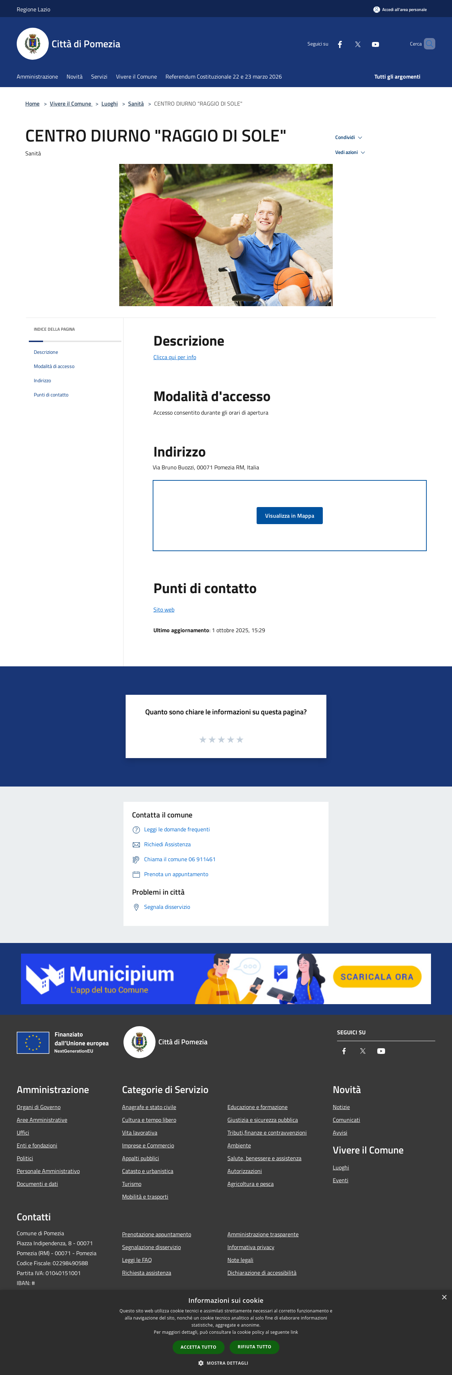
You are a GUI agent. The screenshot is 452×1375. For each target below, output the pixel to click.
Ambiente (239, 1145)
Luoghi (109, 103)
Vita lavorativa (139, 1132)
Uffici (23, 1132)
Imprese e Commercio (148, 1145)
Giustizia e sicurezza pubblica (262, 1119)
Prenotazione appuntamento (156, 1234)
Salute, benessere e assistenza (264, 1158)
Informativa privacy (250, 1247)
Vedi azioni (351, 152)
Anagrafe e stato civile (149, 1107)
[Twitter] (345, 43)
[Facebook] (328, 43)
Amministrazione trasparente (263, 1234)
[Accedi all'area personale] (400, 9)
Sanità (136, 103)
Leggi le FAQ (137, 1260)
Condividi (349, 137)
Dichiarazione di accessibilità (261, 1272)
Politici (25, 1158)
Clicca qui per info (174, 357)
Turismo (131, 1183)
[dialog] (226, 1332)
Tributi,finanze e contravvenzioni (267, 1132)
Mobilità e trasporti (145, 1196)
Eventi (340, 1180)
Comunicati (346, 1119)
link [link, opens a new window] (294, 1332)
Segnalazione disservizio (151, 1247)
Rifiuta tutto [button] (255, 1347)
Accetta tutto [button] (198, 1347)
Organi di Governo (39, 1107)
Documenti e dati (37, 1183)
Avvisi (340, 1132)
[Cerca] (426, 43)
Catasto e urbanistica (147, 1171)
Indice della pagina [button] (54, 329)
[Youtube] (363, 43)
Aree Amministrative (42, 1119)
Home (32, 103)
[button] (226, 1362)
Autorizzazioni (244, 1171)
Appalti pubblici (140, 1158)
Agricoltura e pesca (250, 1183)
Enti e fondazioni (37, 1145)
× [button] (444, 1297)
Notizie (341, 1107)
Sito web (163, 609)
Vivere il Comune (71, 103)
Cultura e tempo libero (149, 1119)
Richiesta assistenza (146, 1272)
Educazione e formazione (257, 1107)
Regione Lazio (33, 9)
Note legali (240, 1260)
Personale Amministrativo (48, 1171)
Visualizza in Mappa (289, 515)
